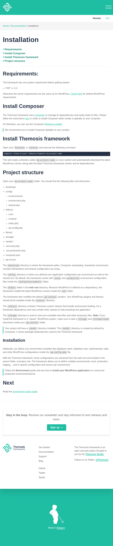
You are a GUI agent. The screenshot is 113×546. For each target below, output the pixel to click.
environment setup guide (25, 389)
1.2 (107, 18)
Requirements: (20, 74)
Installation (33, 26)
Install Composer (15, 53)
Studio (42, 475)
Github (42, 466)
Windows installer (53, 124)
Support (43, 454)
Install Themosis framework (21, 57)
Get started (44, 445)
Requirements (13, 49)
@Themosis (102, 457)
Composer (39, 115)
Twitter (42, 470)
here (27, 118)
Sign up (56, 424)
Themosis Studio (94, 452)
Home (6, 26)
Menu (108, 7)
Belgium (61, 528)
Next (8, 380)
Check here (76, 94)
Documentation (18, 26)
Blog (41, 458)
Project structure (15, 61)
